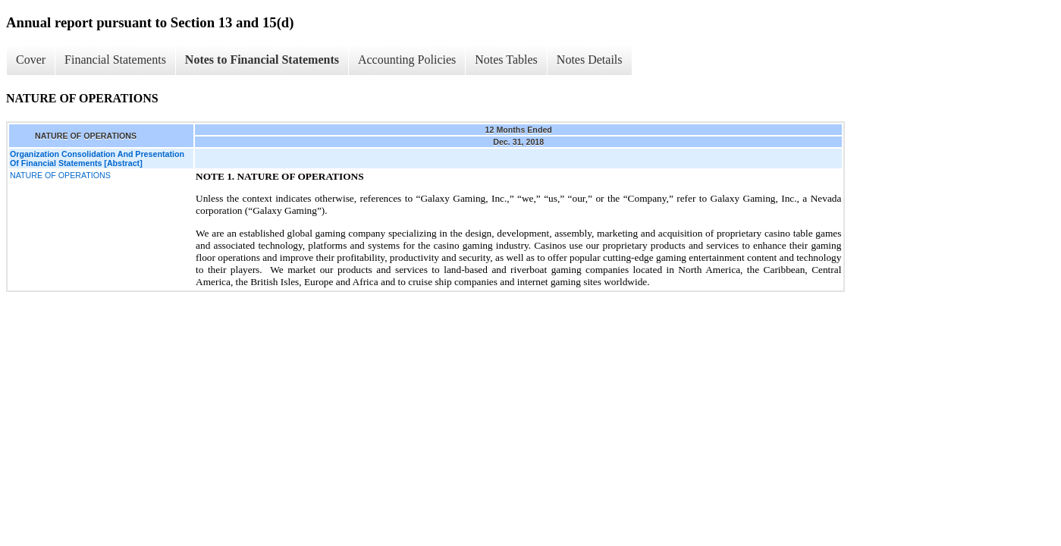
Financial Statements (115, 59)
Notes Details (590, 59)
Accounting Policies (407, 59)
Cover (31, 59)
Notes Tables (506, 59)
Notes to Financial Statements (262, 59)
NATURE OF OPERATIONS (60, 175)
